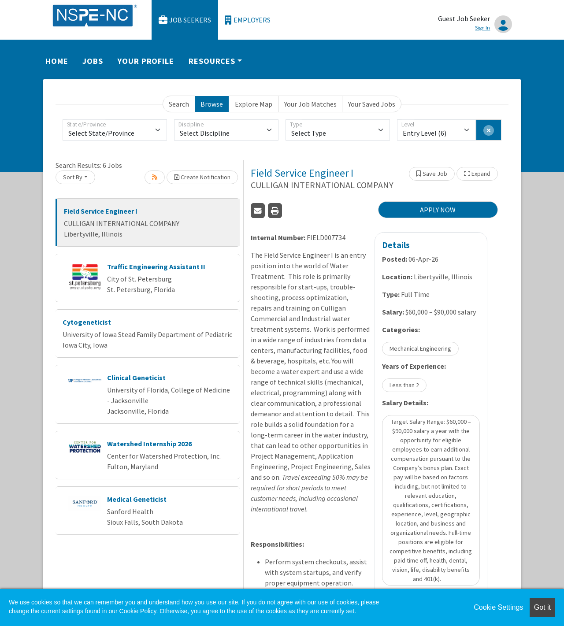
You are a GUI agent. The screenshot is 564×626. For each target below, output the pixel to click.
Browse (211, 104)
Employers (248, 20)
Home (56, 61)
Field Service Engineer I (100, 211)
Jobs (92, 61)
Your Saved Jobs (371, 104)
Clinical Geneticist (136, 377)
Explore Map (253, 104)
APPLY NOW (438, 209)
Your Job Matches (310, 104)
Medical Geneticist (137, 499)
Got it (542, 607)
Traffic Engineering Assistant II (156, 266)
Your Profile (146, 61)
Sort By (72, 177)
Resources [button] (212, 61)
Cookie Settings (498, 607)
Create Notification (202, 177)
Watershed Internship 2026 (149, 443)
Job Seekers (185, 20)
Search (179, 104)
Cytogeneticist (87, 322)
